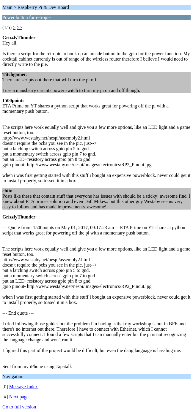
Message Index (23, 386)
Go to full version (19, 406)
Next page (19, 396)
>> (19, 27)
